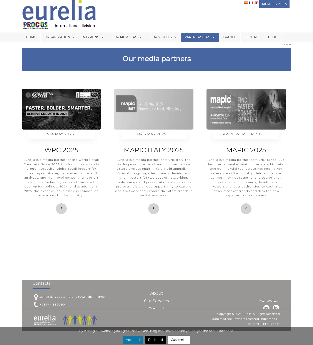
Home (31, 37)
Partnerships (197, 37)
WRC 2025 (61, 150)
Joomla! (216, 318)
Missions (91, 37)
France (229, 37)
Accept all (133, 340)
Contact (252, 37)
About (156, 293)
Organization (57, 37)
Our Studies (161, 37)
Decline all (155, 340)
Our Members (124, 37)
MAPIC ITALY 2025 (153, 150)
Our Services (156, 300)
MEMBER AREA (274, 4)
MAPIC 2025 (246, 150)
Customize (179, 340)
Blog (272, 37)
